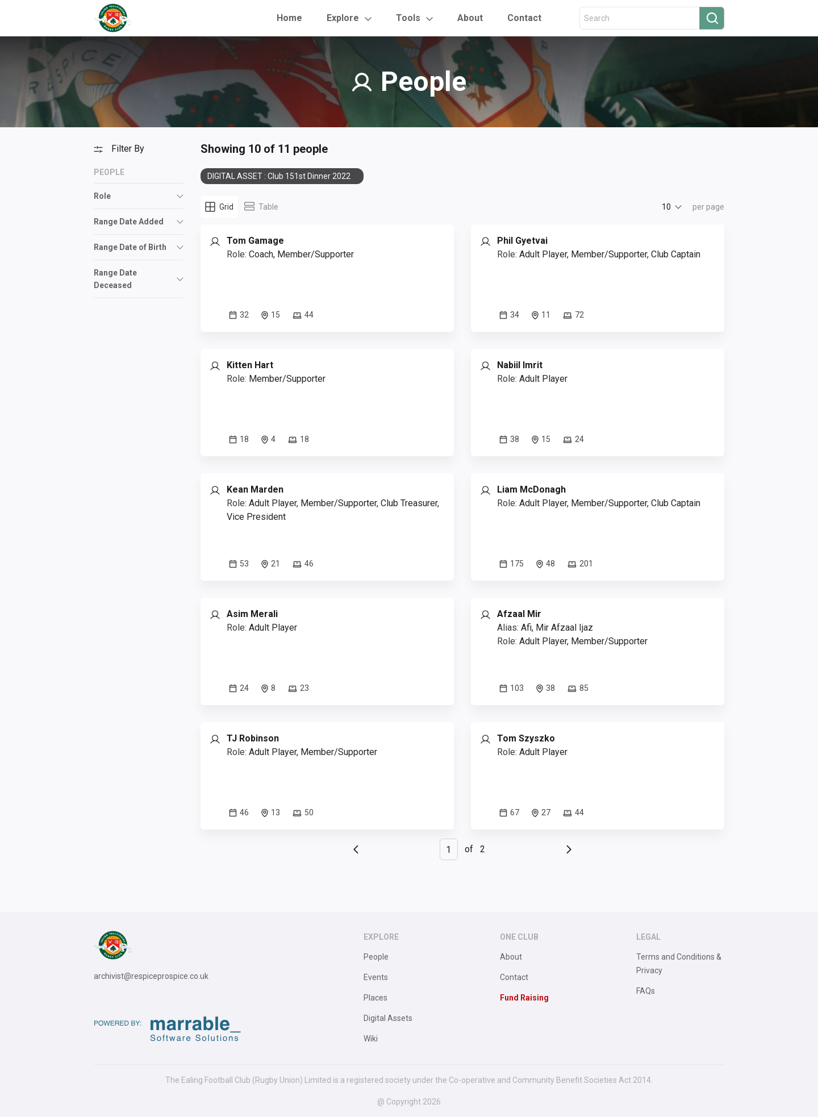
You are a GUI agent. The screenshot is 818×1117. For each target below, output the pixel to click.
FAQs (645, 990)
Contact (524, 17)
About (470, 17)
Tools (408, 17)
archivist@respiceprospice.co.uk (151, 976)
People (376, 956)
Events (376, 977)
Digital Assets (388, 1018)
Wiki (371, 1038)
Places (375, 997)
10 (666, 206)
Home (289, 17)
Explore (343, 17)
